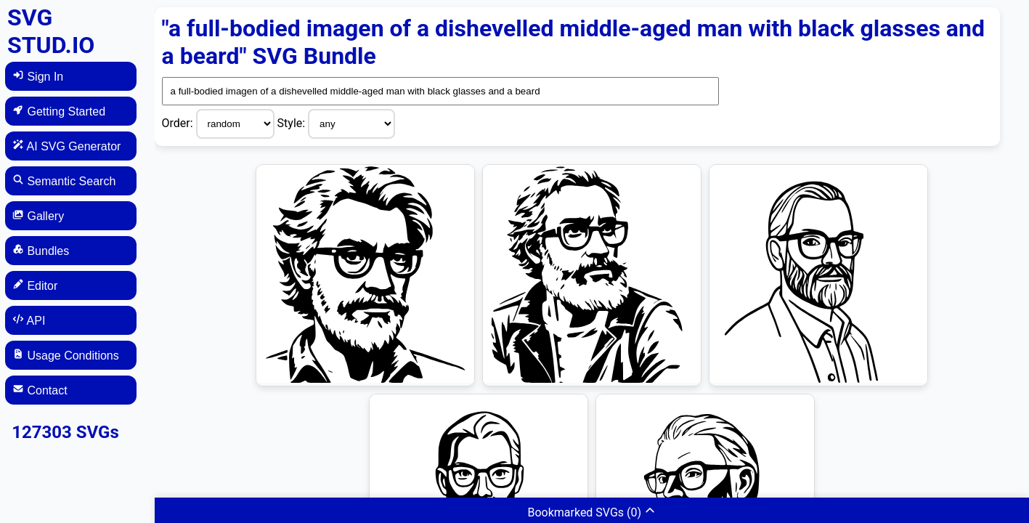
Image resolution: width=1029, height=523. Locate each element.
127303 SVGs (65, 432)
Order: (179, 123)
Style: (293, 123)
